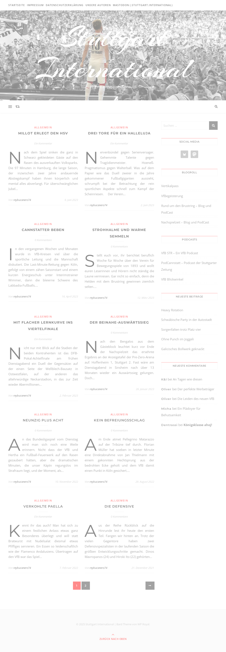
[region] (54, 617)
